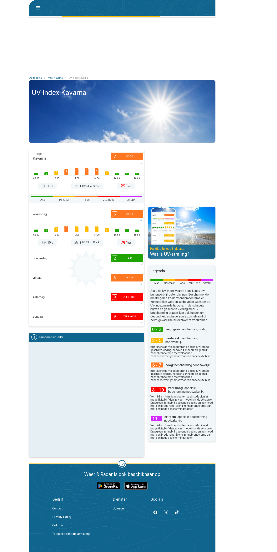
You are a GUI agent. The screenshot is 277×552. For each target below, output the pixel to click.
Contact (57, 508)
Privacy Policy (62, 517)
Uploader (119, 508)
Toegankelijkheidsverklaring (71, 534)
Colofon (57, 525)
